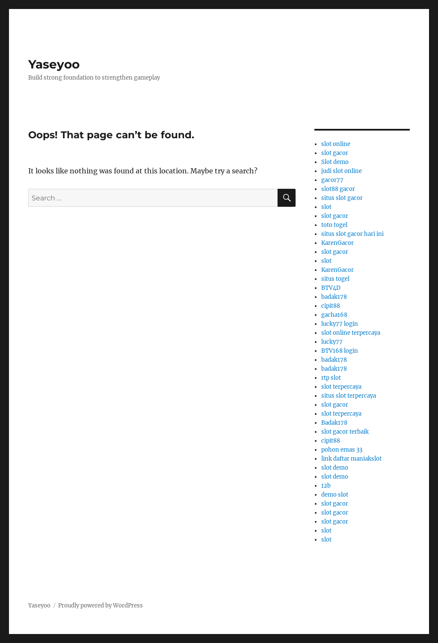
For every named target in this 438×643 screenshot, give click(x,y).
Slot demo (335, 162)
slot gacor (334, 153)
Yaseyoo (54, 64)
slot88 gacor (338, 189)
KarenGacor (337, 243)
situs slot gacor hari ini (352, 234)
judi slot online (341, 171)
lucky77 (332, 341)
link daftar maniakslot (351, 458)
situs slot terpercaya (348, 395)
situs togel (335, 279)
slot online (335, 144)
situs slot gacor (342, 198)
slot (326, 207)
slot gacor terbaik (345, 431)
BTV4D (330, 288)
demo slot (334, 494)
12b (326, 485)
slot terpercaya (341, 386)
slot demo (334, 467)
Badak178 (334, 422)
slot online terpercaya (350, 332)
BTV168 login (339, 350)
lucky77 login (339, 323)
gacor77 (332, 180)
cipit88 (330, 306)
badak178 (334, 297)
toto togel (334, 225)
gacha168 (334, 315)
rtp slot (331, 377)
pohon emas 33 (341, 449)
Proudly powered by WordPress (100, 605)
